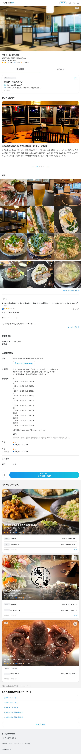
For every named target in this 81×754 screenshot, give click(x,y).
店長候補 (13, 538)
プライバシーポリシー (16, 744)
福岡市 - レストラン (11, 698)
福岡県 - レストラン (11, 703)
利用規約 (4, 744)
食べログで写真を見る (70, 291)
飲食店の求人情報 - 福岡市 (13, 712)
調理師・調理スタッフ (13, 82)
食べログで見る (72, 327)
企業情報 (28, 744)
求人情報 (20, 69)
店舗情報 (60, 69)
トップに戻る (40, 724)
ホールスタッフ (15, 544)
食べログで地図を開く (25, 363)
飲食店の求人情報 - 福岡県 (13, 717)
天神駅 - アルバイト (11, 707)
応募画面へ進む (44, 475)
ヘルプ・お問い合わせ (9, 738)
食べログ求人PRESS (8, 734)
